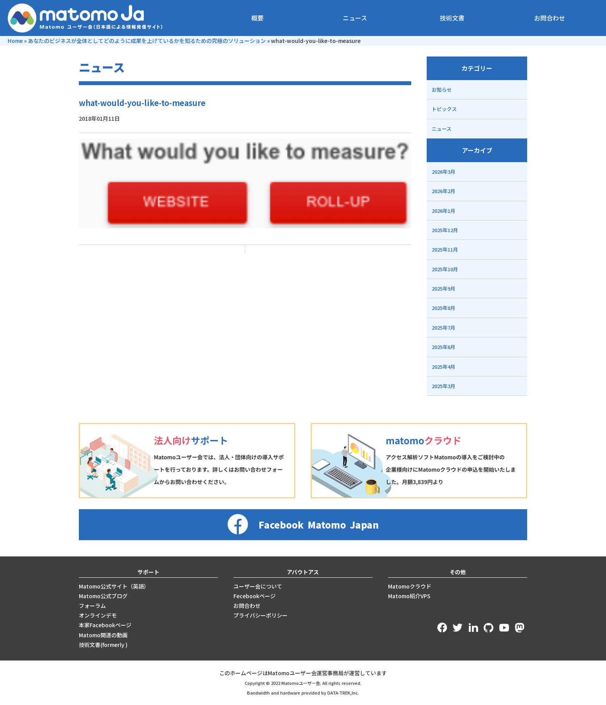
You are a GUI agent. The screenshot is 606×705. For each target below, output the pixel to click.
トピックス (444, 109)
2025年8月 (443, 307)
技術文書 (452, 17)
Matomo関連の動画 (103, 635)
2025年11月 (445, 249)
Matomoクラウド (409, 586)
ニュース (355, 17)
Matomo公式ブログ (103, 596)
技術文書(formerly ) (103, 645)
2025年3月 (443, 386)
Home (15, 40)
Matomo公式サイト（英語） (114, 586)
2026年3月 (443, 171)
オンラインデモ (98, 615)
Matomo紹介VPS (409, 596)
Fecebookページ (254, 596)
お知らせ (442, 89)
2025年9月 (443, 288)
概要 (257, 17)
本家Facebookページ (105, 625)
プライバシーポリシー (260, 615)
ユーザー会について (257, 586)
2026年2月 (443, 191)
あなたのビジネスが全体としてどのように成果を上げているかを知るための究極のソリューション (147, 40)
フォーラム (92, 605)
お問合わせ (549, 17)
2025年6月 (443, 347)
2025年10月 (445, 269)
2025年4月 (443, 366)
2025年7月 (443, 327)
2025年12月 (445, 230)
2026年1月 (443, 210)
